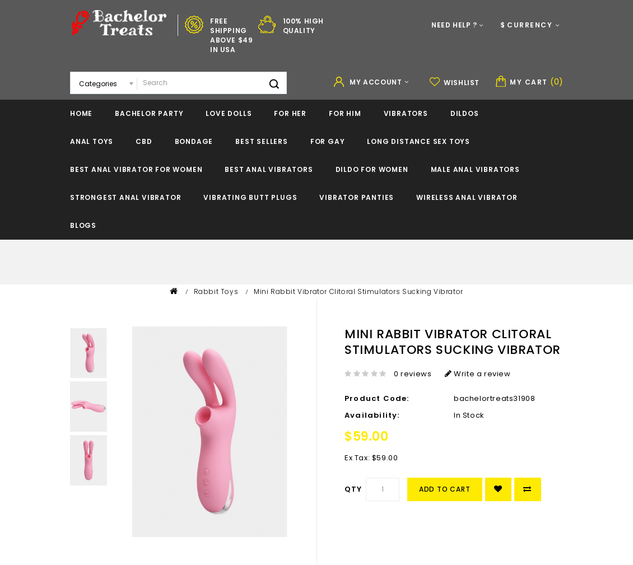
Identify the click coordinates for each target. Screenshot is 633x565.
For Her (290, 113)
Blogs (83, 225)
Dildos (464, 113)
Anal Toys (91, 141)
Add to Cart (445, 489)
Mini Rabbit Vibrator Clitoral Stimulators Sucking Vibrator (358, 291)
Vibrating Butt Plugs (250, 197)
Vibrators (406, 113)
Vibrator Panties (356, 197)
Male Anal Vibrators (475, 169)
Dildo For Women (372, 169)
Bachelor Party (149, 113)
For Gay (327, 141)
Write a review (478, 373)
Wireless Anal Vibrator (467, 197)
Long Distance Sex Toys (418, 141)
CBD (144, 141)
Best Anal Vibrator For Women (136, 169)
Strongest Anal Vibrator (125, 197)
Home (81, 113)
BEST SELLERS (261, 141)
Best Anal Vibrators (269, 169)
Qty (353, 489)
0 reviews (412, 373)
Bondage (194, 141)
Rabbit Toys (216, 291)
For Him (345, 113)
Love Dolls (229, 113)
